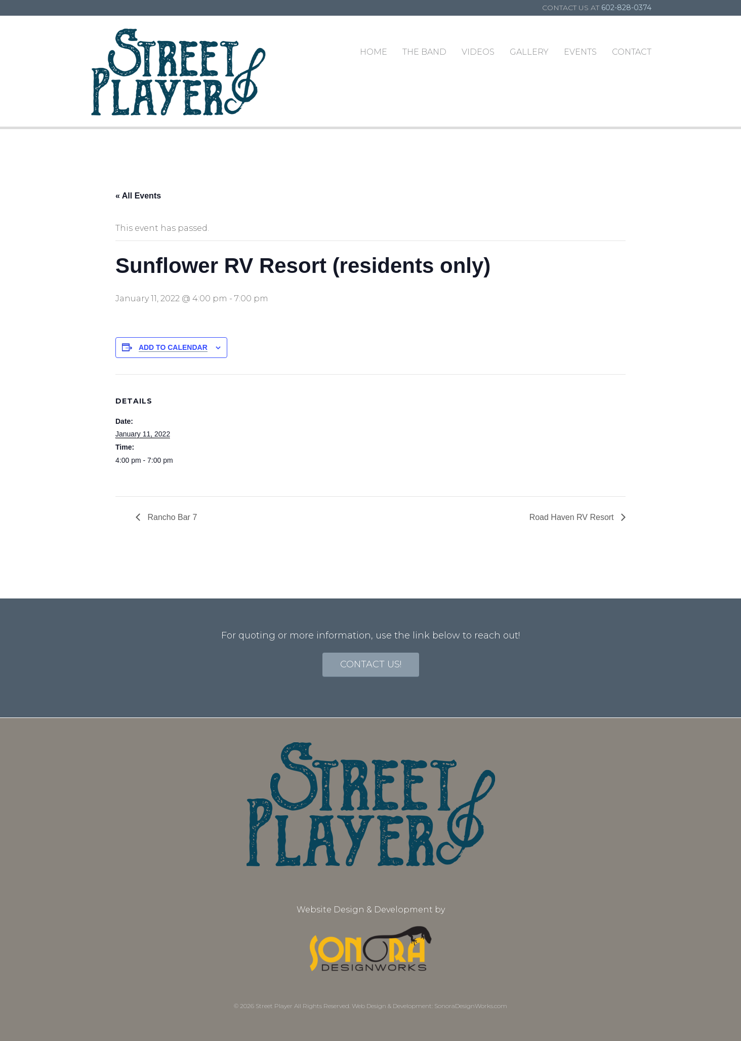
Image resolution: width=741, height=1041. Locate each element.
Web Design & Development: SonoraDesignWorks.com (429, 1006)
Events (580, 52)
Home (373, 52)
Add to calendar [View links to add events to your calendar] (173, 347)
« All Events (138, 195)
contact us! (370, 664)
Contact (631, 52)
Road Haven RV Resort (572, 517)
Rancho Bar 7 (171, 517)
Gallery (529, 52)
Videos (478, 52)
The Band (424, 52)
